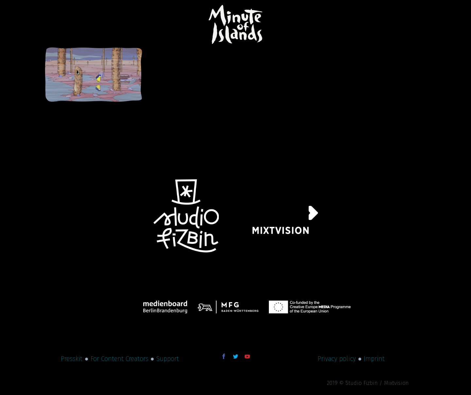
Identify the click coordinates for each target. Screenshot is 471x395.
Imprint (374, 359)
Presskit (71, 359)
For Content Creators (119, 359)
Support (167, 359)
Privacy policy (337, 359)
